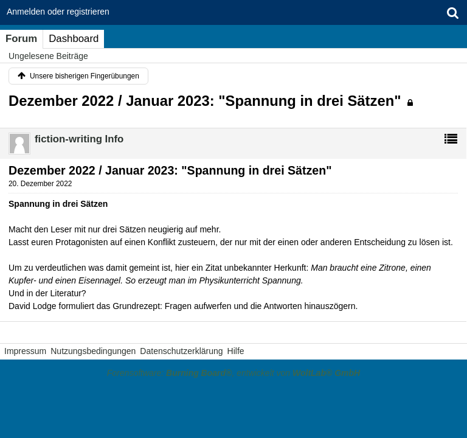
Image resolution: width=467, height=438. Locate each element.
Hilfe (235, 351)
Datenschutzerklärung (181, 351)
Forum (21, 38)
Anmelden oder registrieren (58, 11)
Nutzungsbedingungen (93, 351)
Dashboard (74, 38)
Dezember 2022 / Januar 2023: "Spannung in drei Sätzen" (205, 100)
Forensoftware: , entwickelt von (233, 373)
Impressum (25, 351)
